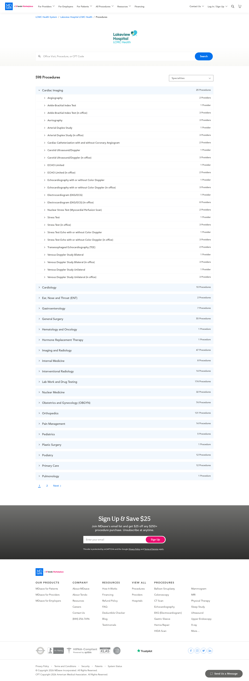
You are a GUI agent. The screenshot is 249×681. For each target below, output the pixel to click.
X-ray (194, 625)
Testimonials (109, 625)
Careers (77, 606)
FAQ (104, 606)
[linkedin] (210, 651)
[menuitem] (46, 6)
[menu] (108, 6)
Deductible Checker (113, 612)
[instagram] (197, 651)
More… (195, 631)
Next (57, 485)
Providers (137, 594)
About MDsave (81, 588)
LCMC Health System (46, 17)
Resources (78, 600)
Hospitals (137, 600)
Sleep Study (198, 606)
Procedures (138, 588)
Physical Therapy (200, 600)
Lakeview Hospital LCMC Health (76, 17)
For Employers (65, 6)
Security (85, 666)
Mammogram (198, 588)
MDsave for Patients (47, 588)
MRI (193, 594)
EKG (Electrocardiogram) (168, 612)
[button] (124, 90)
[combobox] (127, 56)
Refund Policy (110, 600)
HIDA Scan (160, 631)
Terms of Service (151, 549)
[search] (232, 6)
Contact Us (79, 612)
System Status (115, 666)
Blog (105, 618)
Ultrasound (197, 612)
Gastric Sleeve (162, 618)
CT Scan (158, 600)
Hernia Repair (161, 625)
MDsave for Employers (48, 600)
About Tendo (80, 594)
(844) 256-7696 (81, 618)
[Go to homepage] (50, 572)
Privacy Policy (134, 549)
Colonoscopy (161, 594)
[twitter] (203, 651)
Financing (139, 6)
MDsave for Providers (48, 594)
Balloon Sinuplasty (164, 588)
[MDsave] (19, 6)
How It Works (109, 588)
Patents (98, 666)
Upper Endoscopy (201, 618)
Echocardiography (164, 606)
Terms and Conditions (65, 666)
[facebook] (191, 651)
